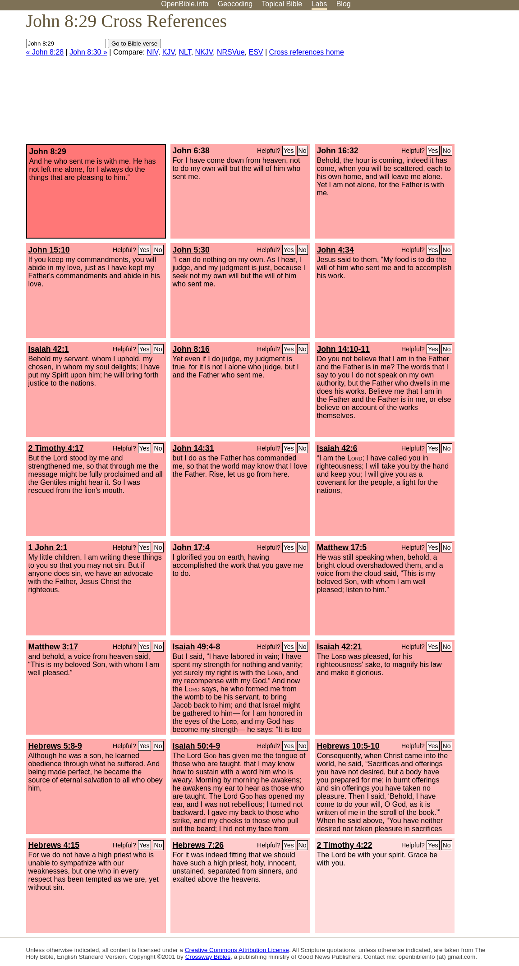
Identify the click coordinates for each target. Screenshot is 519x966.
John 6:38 (191, 150)
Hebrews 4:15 (53, 845)
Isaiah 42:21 (339, 646)
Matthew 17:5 (342, 547)
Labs (319, 4)
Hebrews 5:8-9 (55, 745)
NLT (185, 52)
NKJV (204, 52)
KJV (168, 52)
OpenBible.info (184, 4)
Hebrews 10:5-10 (348, 745)
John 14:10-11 (343, 349)
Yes (289, 150)
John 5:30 (191, 249)
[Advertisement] (428, 81)
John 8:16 (191, 349)
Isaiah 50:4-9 (196, 745)
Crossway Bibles (207, 956)
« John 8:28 (45, 52)
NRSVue (231, 52)
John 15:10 (49, 249)
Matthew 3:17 (53, 646)
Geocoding (235, 4)
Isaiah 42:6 (337, 448)
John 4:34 (335, 249)
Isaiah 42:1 (48, 349)
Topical (282, 4)
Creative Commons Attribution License (237, 950)
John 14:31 (193, 448)
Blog (343, 4)
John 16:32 (337, 150)
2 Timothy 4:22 (344, 845)
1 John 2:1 (48, 547)
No (303, 150)
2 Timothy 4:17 (56, 448)
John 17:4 (191, 547)
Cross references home (306, 52)
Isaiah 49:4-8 (196, 646)
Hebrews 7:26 (198, 845)
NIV (152, 52)
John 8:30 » (88, 52)
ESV (255, 52)
